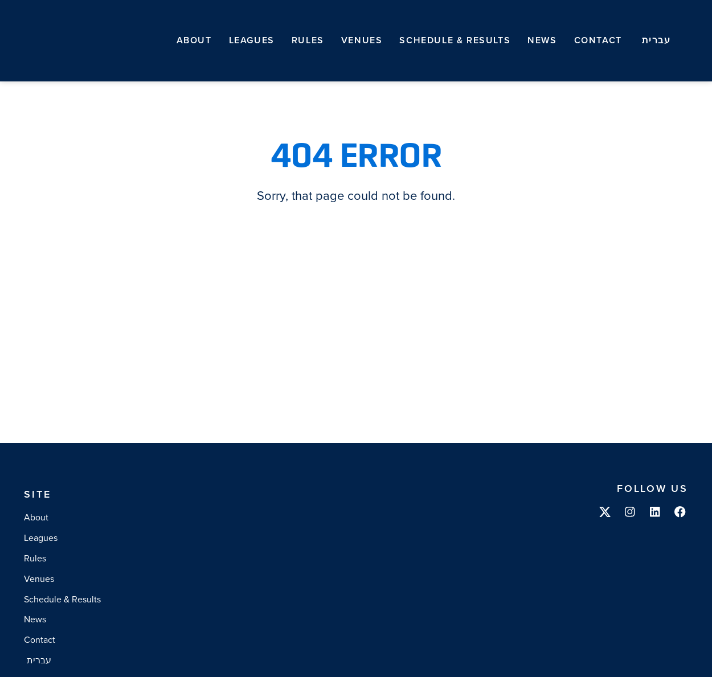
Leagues (252, 40)
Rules (308, 40)
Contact (598, 40)
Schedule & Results (454, 40)
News (541, 40)
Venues (362, 40)
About (194, 40)
